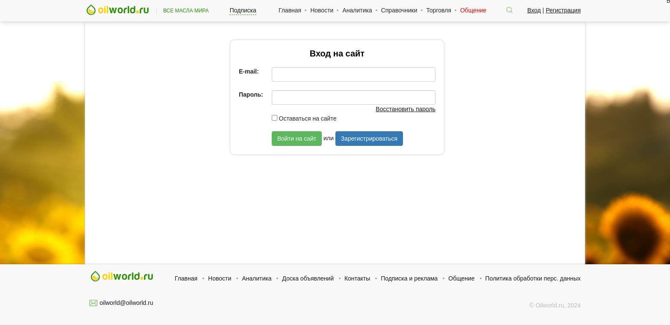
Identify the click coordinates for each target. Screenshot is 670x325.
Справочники (399, 10)
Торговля (438, 10)
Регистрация (563, 10)
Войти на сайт (297, 138)
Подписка (242, 10)
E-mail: (249, 71)
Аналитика (357, 10)
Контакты (357, 278)
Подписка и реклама (409, 278)
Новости (321, 10)
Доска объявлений (308, 278)
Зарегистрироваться (369, 138)
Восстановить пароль (405, 109)
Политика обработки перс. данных (533, 278)
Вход (534, 10)
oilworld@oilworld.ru (126, 302)
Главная (290, 10)
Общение (473, 10)
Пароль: (251, 94)
